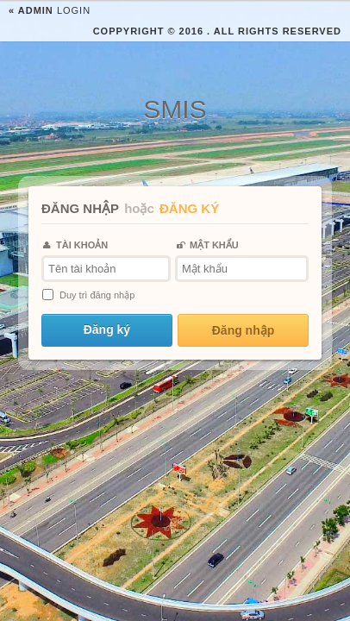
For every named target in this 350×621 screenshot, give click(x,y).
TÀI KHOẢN (75, 245)
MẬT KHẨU (208, 245)
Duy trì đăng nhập (96, 295)
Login (50, 10)
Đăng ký (107, 329)
